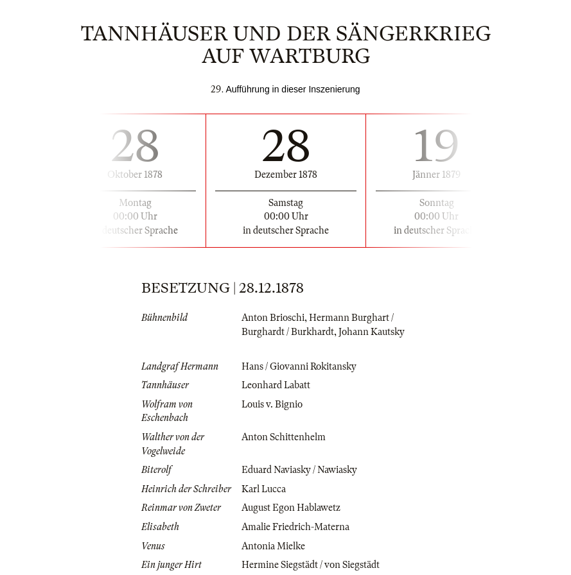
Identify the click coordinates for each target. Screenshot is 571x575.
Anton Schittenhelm (284, 437)
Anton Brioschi (273, 318)
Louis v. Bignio (272, 404)
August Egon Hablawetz (291, 507)
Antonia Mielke (273, 546)
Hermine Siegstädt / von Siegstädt (311, 565)
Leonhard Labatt (276, 385)
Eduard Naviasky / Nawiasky (299, 470)
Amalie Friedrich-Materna (295, 527)
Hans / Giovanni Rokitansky (299, 366)
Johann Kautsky (371, 332)
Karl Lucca (264, 489)
